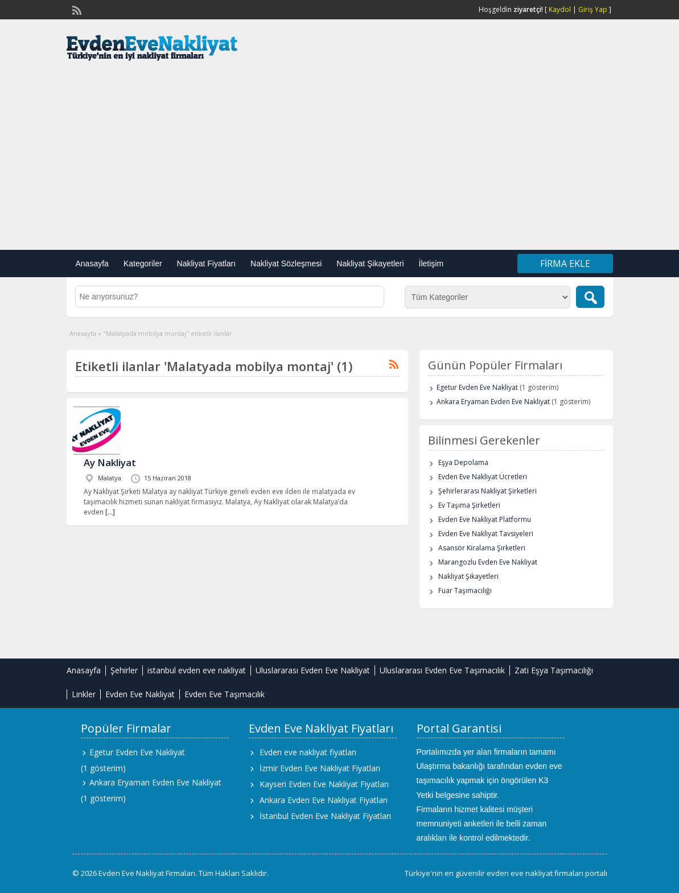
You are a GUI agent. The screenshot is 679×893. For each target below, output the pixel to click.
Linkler (84, 694)
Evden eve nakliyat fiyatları (308, 752)
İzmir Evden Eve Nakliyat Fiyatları (320, 768)
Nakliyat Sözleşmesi (286, 263)
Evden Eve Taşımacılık (224, 694)
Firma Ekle (565, 263)
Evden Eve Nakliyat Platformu (484, 519)
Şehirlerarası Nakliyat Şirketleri (487, 491)
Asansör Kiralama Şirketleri (481, 548)
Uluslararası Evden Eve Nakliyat (313, 670)
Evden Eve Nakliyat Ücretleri (482, 477)
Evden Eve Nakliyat (140, 694)
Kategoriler (143, 263)
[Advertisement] (339, 158)
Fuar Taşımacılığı (465, 590)
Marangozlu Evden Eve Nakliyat (487, 562)
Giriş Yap (592, 9)
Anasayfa (92, 263)
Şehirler (124, 670)
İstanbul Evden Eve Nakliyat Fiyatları (325, 815)
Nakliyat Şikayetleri (370, 263)
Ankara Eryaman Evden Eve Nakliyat (493, 401)
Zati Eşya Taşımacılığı (554, 670)
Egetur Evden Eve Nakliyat (477, 387)
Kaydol (560, 9)
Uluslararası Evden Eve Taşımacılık (442, 670)
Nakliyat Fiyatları (206, 263)
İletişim (431, 263)
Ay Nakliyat (110, 462)
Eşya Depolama (463, 462)
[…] (110, 512)
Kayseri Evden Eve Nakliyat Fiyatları (324, 784)
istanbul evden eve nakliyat (196, 670)
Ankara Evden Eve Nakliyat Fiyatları (324, 800)
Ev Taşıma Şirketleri (469, 505)
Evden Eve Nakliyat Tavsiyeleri (485, 533)
